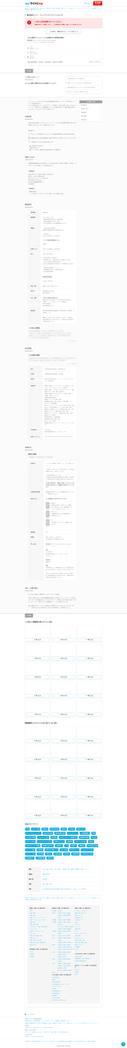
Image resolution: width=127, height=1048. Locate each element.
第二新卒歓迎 (46, 889)
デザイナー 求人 (31, 841)
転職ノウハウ (62, 1023)
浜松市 (64, 942)
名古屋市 (69, 942)
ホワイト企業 (35, 829)
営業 (31, 910)
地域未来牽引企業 (60, 833)
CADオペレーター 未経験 (33, 845)
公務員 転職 (58, 854)
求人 (31, 1027)
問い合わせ (53, 1041)
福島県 (68, 915)
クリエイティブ (33, 928)
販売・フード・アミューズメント (37, 917)
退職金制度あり (56, 993)
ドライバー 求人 (31, 854)
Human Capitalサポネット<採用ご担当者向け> (86, 1041)
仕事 (50, 1023)
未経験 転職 (76, 854)
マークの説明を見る (72, 341)
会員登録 (98, 3)
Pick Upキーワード (38, 1027)
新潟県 (59, 931)
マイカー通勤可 (56, 997)
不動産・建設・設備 (80, 940)
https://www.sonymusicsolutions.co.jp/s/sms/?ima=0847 (59, 436)
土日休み (72, 829)
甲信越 (54, 931)
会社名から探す (79, 956)
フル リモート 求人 (43, 837)
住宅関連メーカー (79, 917)
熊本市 (69, 970)
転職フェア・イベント (72, 1023)
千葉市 (66, 926)
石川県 (64, 935)
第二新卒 (67, 854)
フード (77, 931)
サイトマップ (46, 1041)
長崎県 (68, 963)
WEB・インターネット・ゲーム (37, 931)
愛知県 (68, 938)
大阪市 (64, 949)
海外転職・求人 (64, 1032)
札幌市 (59, 910)
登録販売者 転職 (84, 837)
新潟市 (59, 933)
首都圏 (54, 922)
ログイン (89, 3)
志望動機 (57, 1020)
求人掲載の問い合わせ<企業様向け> (66, 1041)
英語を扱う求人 (40, 1036)
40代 (28, 829)
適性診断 (63, 1020)
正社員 (31, 951)
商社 (77, 922)
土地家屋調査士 (85, 833)
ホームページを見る (51, 546)
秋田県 (59, 915)
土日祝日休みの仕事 (87, 854)
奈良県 (64, 947)
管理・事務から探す (34, 8)
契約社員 (32, 954)
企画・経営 (32, 913)
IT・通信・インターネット (81, 910)
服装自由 (55, 995)
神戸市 (72, 949)
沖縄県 (65, 968)
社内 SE (94, 837)
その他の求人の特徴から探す (59, 1000)
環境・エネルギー (79, 944)
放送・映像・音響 (47, 884)
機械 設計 (82, 845)
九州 (54, 963)
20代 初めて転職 (31, 837)
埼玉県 (59, 922)
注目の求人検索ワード (52, 849)
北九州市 (60, 970)
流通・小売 (78, 928)
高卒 (77, 974)
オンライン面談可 (81, 889)
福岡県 (44, 874)
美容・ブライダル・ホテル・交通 (37, 919)
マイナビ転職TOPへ (31, 1014)
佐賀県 (64, 963)
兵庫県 (59, 947)
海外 (54, 972)
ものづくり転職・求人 (44, 1032)
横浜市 (59, 928)
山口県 (64, 954)
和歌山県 (69, 947)
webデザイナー (75, 849)
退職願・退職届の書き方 (31, 1023)
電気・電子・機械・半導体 (36, 935)
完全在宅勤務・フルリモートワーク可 (61, 984)
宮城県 (68, 913)
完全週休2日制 (56, 991)
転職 (27, 1027)
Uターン (69, 1020)
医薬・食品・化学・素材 (35, 940)
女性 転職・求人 (55, 1032)
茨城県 (59, 919)
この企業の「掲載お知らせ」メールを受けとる (63, 31)
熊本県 (59, 965)
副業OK (54, 988)
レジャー (77, 926)
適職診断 (45, 1023)
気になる (38, 639)
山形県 (64, 915)
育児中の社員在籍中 (55, 889)
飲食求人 (74, 845)
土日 (67, 845)
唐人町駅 (45, 879)
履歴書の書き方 (29, 1020)
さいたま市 (60, 926)
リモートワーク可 (57, 986)
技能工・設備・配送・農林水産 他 (37, 942)
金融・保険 (78, 935)
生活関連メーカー (79, 919)
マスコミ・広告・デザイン (81, 933)
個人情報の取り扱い (36, 1041)
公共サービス (33, 944)
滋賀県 (59, 944)
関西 (54, 944)
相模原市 (69, 928)
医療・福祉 (32, 922)
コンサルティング (79, 938)
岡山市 (59, 956)
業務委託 (32, 956)
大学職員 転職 (40, 858)
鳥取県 (59, 952)
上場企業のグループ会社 (70, 889)
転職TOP (26, 8)
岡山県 (68, 952)
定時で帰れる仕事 (92, 845)
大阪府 (68, 944)
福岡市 (48, 874)
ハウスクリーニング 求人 (44, 841)
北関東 (54, 919)
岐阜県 (59, 938)
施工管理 (40, 854)
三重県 (59, 940)
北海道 (54, 910)
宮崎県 (68, 965)
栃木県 (64, 919)
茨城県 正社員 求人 (48, 845)
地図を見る (49, 555)
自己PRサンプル (49, 1020)
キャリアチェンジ (72, 833)
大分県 (64, 965)
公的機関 (77, 947)
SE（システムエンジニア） (34, 833)
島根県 (64, 952)
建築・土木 (32, 938)
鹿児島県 (60, 968)
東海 (54, 938)
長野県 (68, 931)
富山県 (59, 935)
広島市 (64, 956)
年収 (40, 1023)
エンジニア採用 (30, 849)
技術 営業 (54, 837)
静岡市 (59, 942)
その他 (77, 949)
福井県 (68, 935)
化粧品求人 (59, 845)
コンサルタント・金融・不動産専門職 (38, 926)
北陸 (54, 935)
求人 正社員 (64, 849)
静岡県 (64, 938)
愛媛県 (68, 959)
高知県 (59, 961)
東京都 (68, 922)
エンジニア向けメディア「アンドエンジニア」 (89, 1023)
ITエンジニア (33, 933)
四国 (54, 959)
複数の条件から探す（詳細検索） (83, 958)
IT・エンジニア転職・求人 (31, 1032)
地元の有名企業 (48, 833)
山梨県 (64, 931)
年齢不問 (45, 829)
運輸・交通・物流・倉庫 (81, 942)
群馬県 (68, 919)
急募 (62, 889)
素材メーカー (78, 915)
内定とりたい (81, 829)
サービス (77, 924)
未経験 (77, 971)
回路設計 (40, 849)
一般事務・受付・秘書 (50, 8)
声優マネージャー (59, 841)
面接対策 (55, 1023)
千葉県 (64, 922)
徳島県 (59, 959)
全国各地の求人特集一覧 (81, 961)
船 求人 (91, 841)
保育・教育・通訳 (34, 924)
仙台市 (59, 917)
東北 (54, 913)
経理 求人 (50, 858)
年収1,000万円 (54, 829)
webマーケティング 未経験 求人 (68, 837)
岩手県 (64, 913)
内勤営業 (69, 841)
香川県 (64, 959)
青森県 (59, 913)
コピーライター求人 (81, 841)
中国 (54, 952)
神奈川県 (60, 924)
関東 (94, 833)
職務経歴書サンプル (39, 1020)
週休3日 (64, 829)
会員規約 (28, 1041)
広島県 (59, 954)
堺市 (68, 949)
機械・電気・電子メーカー (81, 913)
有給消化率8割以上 (57, 982)
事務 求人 (48, 854)
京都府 (64, 944)
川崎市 (64, 928)
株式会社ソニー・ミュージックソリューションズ (79, 8)
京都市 (59, 949)
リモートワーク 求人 (87, 849)
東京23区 (71, 926)
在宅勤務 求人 (30, 858)
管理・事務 (42, 8)
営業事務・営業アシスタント (62, 8)
